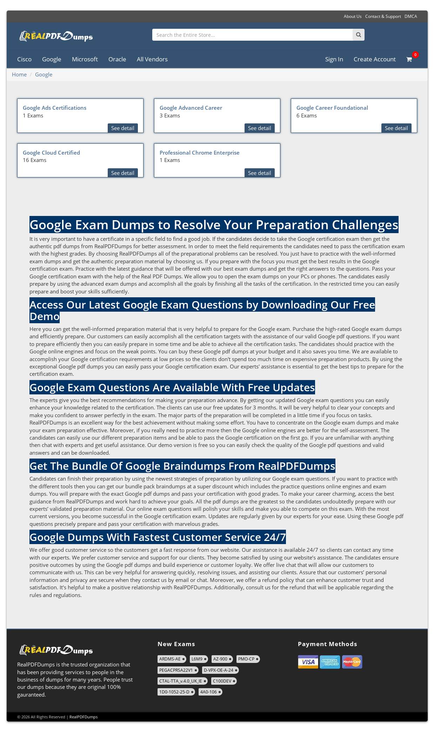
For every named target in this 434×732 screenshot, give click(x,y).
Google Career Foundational (332, 107)
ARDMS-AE (170, 659)
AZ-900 (220, 659)
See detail (122, 127)
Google (51, 59)
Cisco (24, 59)
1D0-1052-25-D (174, 692)
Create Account (375, 59)
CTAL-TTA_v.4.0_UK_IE (180, 681)
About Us (353, 16)
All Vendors (152, 59)
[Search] (359, 35)
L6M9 (197, 659)
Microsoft (85, 59)
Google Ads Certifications (54, 107)
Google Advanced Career (191, 107)
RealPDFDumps (83, 716)
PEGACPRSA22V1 (176, 670)
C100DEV (222, 681)
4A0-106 (208, 692)
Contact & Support (383, 16)
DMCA (411, 16)
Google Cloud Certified (51, 152)
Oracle (117, 59)
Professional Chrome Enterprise (200, 152)
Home (19, 74)
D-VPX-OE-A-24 (218, 670)
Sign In (334, 59)
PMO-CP (246, 659)
